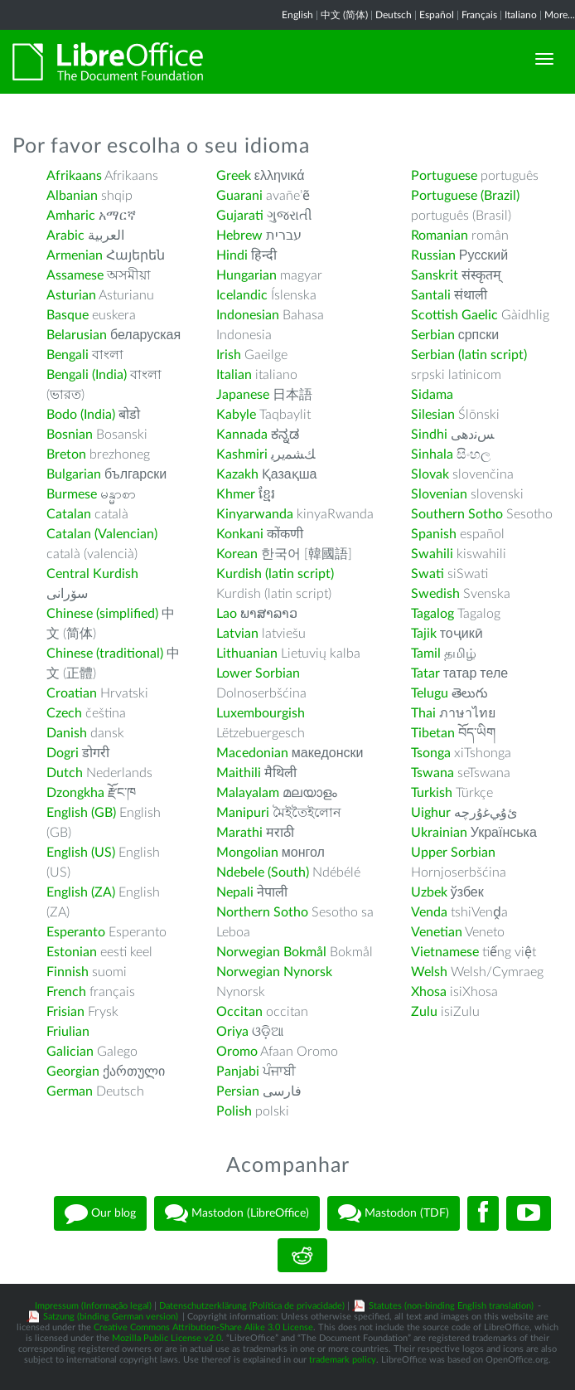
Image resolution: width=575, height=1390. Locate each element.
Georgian (72, 1071)
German (69, 1091)
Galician (70, 1051)
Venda (429, 912)
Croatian (71, 693)
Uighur (431, 812)
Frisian (65, 1011)
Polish (234, 1111)
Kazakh (237, 474)
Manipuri (242, 812)
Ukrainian (439, 832)
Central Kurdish (92, 574)
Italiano (521, 15)
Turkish (431, 792)
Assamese (75, 275)
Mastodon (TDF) (393, 1213)
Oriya (232, 1031)
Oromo (237, 1051)
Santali (431, 295)
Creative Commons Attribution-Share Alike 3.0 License (203, 1327)
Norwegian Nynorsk (274, 972)
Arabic (65, 235)
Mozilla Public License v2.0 (166, 1338)
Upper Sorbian (453, 852)
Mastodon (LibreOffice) (237, 1213)
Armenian (74, 255)
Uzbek (429, 892)
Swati (427, 574)
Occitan (239, 1011)
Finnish (67, 972)
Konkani (239, 534)
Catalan (68, 514)
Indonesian (247, 315)
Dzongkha (75, 792)
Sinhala (432, 454)
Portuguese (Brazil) (465, 195)
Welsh (429, 972)
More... (559, 15)
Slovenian (439, 494)
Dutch (64, 773)
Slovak (430, 474)
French (66, 992)
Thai (423, 713)
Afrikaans (74, 175)
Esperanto (75, 932)
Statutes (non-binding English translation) (451, 1305)
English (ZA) (80, 892)
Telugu (429, 693)
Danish (66, 733)
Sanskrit (434, 275)
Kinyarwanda (254, 514)
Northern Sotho (262, 912)
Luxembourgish (260, 713)
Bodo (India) (80, 414)
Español (436, 15)
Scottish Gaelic (454, 315)
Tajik (424, 633)
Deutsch (393, 15)
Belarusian (76, 335)
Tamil (426, 653)
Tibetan (433, 733)
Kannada (242, 434)
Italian (234, 375)
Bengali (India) (86, 375)
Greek (233, 175)
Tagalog (432, 613)
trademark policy (342, 1359)
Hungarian (246, 275)
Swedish (435, 593)
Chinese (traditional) (104, 653)
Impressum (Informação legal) (93, 1305)
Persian (237, 1091)
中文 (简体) (344, 15)
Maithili (238, 773)
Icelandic (242, 295)
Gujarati (239, 215)
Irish (228, 355)
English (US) (80, 852)
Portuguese (444, 175)
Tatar (425, 673)
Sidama (432, 394)
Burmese (71, 494)
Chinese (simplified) (102, 613)
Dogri (62, 753)
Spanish (434, 534)
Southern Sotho (457, 514)
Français (479, 15)
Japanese (242, 394)
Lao (226, 613)
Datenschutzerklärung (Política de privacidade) (252, 1305)
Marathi (239, 832)
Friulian (67, 1031)
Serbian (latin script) (469, 355)
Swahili (434, 554)
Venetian (436, 932)
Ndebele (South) (262, 872)
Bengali (67, 355)
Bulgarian (73, 474)
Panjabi (237, 1071)
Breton (66, 454)
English (297, 15)
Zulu (424, 1011)
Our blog (100, 1213)
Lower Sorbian (258, 673)
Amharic (70, 215)
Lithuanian (247, 653)
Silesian (433, 414)
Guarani (239, 195)
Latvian (237, 633)
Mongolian (247, 852)
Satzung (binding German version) (110, 1316)
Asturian (71, 295)
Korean (237, 554)
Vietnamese (445, 952)
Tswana (432, 773)
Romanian (439, 235)
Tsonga (431, 753)
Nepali (235, 892)
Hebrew (239, 235)
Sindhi (429, 434)
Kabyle (236, 414)
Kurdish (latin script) (275, 574)
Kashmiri (242, 454)
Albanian (72, 195)
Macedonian (252, 753)
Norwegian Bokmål (271, 952)
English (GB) (81, 812)
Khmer (235, 494)
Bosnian (69, 434)
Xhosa (429, 992)
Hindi (232, 255)
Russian (433, 255)
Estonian (71, 952)
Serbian (433, 335)
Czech (64, 713)
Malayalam (247, 792)
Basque (67, 315)
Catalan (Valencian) (101, 534)
